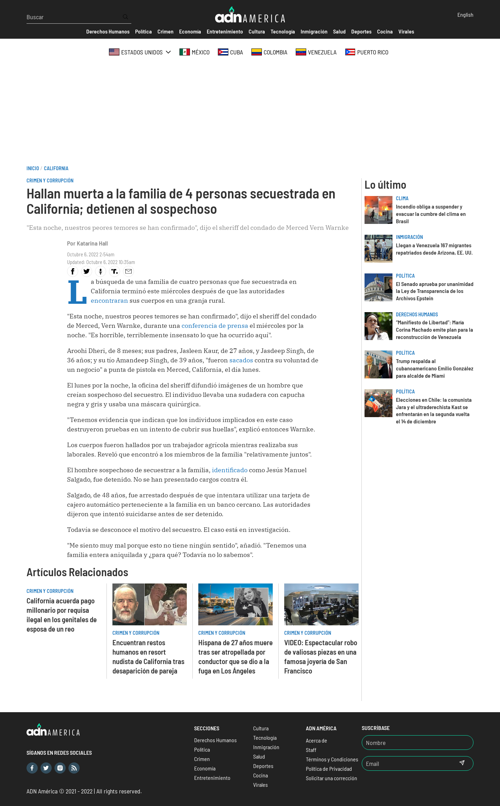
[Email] (406, 763)
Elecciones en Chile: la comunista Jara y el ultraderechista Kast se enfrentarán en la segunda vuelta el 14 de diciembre (434, 410)
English (465, 14)
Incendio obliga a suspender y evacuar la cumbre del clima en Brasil (431, 213)
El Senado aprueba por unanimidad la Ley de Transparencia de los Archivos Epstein (434, 291)
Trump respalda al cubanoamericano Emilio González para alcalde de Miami (434, 368)
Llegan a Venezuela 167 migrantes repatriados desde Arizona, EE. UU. (434, 249)
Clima (402, 198)
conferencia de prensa (215, 326)
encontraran (109, 300)
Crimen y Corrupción (50, 180)
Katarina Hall (92, 243)
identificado (230, 470)
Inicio (33, 168)
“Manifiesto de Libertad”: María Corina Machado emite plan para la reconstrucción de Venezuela (434, 329)
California (56, 168)
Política (405, 276)
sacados (241, 360)
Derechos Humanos (417, 314)
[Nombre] (417, 742)
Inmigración (409, 237)
